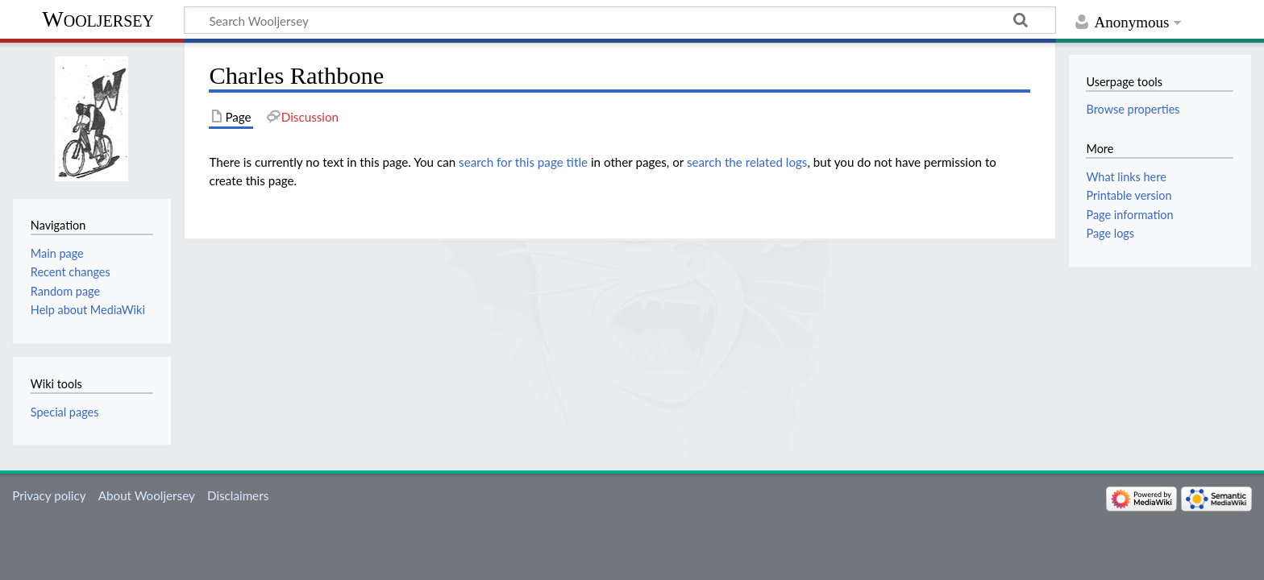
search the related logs (747, 162)
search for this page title (523, 162)
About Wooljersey (146, 495)
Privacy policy (48, 495)
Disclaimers (237, 495)
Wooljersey (98, 18)
